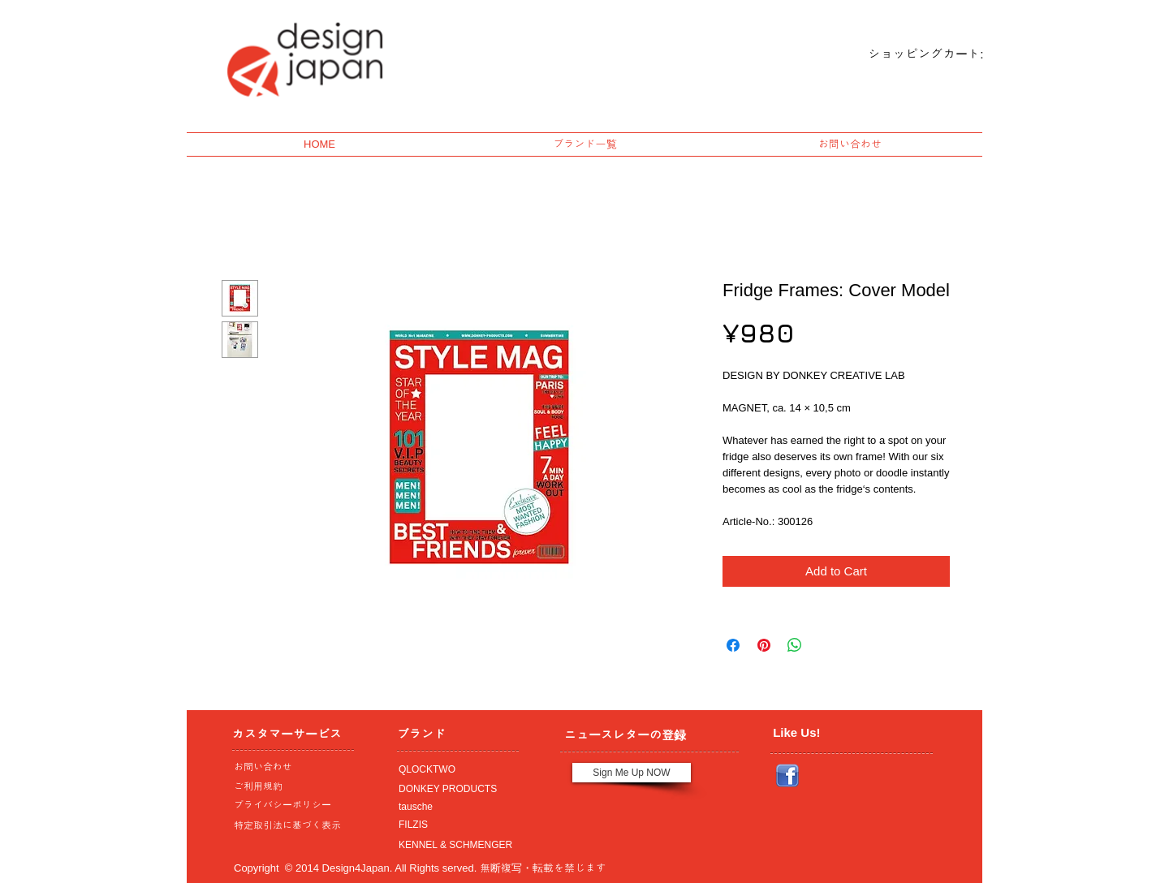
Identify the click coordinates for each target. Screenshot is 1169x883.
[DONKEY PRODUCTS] (454, 789)
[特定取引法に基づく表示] (289, 825)
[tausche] (454, 806)
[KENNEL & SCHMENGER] (454, 845)
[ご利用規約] (292, 786)
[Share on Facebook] (733, 645)
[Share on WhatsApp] (794, 645)
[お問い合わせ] (289, 767)
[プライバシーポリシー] (289, 805)
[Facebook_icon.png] (787, 776)
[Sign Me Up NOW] (631, 772)
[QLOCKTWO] (454, 769)
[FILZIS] (454, 824)
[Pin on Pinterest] (764, 645)
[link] (912, 54)
